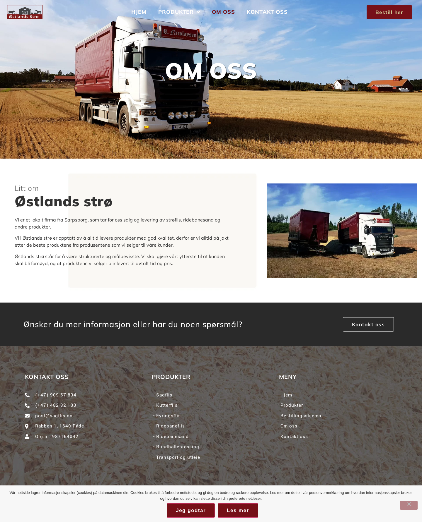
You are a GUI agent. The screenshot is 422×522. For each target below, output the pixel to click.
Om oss (223, 11)
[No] (409, 505)
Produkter (179, 12)
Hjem (139, 11)
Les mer (238, 510)
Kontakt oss (267, 11)
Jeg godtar (191, 510)
